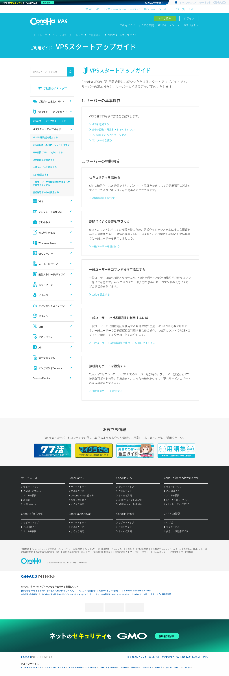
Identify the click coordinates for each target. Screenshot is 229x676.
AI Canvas (149, 9)
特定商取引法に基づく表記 (48, 552)
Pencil (162, 9)
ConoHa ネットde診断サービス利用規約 (130, 549)
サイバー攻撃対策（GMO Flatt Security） (113, 594)
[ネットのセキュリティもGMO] (28, 2)
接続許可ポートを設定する (107, 391)
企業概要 (174, 552)
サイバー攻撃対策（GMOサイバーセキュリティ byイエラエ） (66, 594)
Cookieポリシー (160, 552)
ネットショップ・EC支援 (55, 667)
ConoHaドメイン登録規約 (44, 549)
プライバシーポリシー (140, 552)
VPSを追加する (100, 124)
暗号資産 (158, 667)
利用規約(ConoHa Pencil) (191, 549)
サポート (194, 9)
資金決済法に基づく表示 (74, 552)
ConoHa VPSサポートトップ (68, 35)
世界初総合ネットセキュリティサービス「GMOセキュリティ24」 (48, 590)
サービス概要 (187, 552)
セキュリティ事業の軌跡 (161, 594)
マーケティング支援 (108, 667)
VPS (98, 9)
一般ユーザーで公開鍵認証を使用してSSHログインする (123, 342)
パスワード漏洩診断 (87, 590)
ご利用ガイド (127, 25)
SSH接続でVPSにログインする (109, 135)
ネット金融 (147, 667)
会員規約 (25, 549)
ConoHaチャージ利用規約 (70, 549)
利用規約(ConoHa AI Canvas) (164, 549)
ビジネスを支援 (75, 667)
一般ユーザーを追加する (106, 246)
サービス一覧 (177, 9)
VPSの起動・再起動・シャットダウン (113, 129)
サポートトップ (38, 35)
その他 (187, 667)
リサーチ (124, 667)
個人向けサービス (173, 667)
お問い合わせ (191, 25)
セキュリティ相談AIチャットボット (136, 590)
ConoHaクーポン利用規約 (97, 549)
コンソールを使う (102, 140)
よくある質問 (146, 25)
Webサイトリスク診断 (108, 590)
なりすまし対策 (140, 594)
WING (89, 9)
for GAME (135, 9)
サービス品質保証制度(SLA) (100, 552)
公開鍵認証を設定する (104, 198)
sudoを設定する (101, 294)
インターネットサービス (31, 667)
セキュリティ (91, 667)
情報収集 (135, 667)
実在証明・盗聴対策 (29, 594)
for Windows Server (115, 9)
